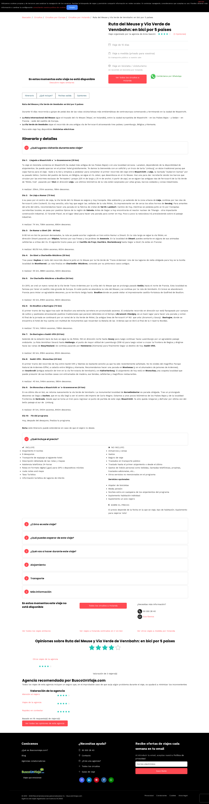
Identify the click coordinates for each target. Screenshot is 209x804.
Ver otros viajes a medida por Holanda (156, 631)
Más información (40, 591)
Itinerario (29, 95)
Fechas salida (64, 95)
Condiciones (161, 795)
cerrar (201, 1)
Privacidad (149, 795)
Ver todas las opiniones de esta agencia (44, 723)
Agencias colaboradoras (33, 761)
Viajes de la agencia (31, 702)
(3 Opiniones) (180, 34)
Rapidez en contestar (32, 710)
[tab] (105, 148)
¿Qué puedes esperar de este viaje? (52, 537)
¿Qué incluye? (46, 95)
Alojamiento (38, 564)
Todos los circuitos (91, 766)
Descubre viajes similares (61, 82)
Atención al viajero (31, 694)
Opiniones (82, 95)
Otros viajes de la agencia (45, 659)
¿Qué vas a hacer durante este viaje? (53, 551)
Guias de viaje (88, 772)
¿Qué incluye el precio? (44, 439)
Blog (24, 755)
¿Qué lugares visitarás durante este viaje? (56, 147)
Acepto (72, 7)
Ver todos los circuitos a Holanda (127, 79)
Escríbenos (148, 616)
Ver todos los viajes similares (36, 631)
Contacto (86, 755)
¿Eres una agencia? (91, 761)
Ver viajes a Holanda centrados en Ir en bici (101, 631)
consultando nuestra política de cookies (49, 7)
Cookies (172, 795)
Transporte (37, 578)
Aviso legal (183, 795)
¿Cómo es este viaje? (43, 524)
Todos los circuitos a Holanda (103, 605)
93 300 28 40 (88, 750)
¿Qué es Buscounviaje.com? (35, 750)
